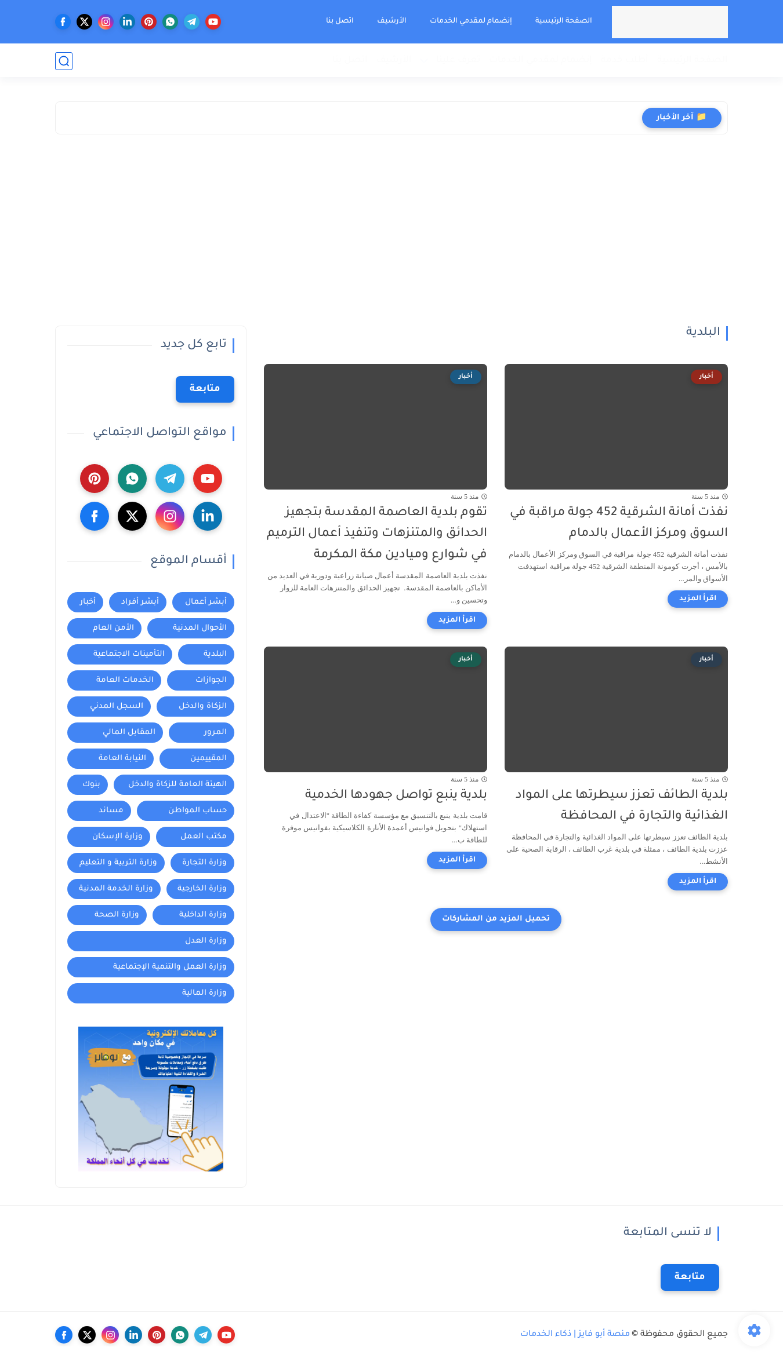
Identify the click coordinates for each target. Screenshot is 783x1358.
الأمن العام (113, 628)
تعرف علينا (458, 60)
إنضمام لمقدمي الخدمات (470, 21)
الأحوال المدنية (200, 628)
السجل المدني (116, 706)
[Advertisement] (391, 239)
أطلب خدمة (624, 60)
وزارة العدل (206, 941)
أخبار (88, 602)
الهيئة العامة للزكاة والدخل (177, 784)
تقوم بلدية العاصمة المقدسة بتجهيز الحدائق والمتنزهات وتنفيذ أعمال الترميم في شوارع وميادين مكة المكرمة (377, 534)
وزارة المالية (204, 993)
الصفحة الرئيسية (563, 21)
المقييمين (208, 758)
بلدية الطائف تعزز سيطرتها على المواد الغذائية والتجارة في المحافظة (622, 806)
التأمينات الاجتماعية (129, 654)
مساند (111, 810)
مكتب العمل (203, 837)
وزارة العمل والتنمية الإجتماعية (170, 967)
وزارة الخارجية (202, 889)
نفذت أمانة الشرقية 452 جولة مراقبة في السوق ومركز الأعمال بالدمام (619, 523)
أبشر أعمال (206, 602)
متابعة (205, 389)
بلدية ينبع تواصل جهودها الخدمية (396, 795)
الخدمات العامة (125, 680)
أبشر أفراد (140, 602)
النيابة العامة (122, 758)
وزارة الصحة (117, 915)
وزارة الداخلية (203, 915)
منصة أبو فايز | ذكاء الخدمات (575, 1334)
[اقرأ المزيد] (698, 599)
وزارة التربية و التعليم (118, 863)
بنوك (91, 784)
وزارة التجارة (204, 863)
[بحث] (63, 61)
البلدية (215, 654)
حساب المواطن (197, 810)
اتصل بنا (339, 21)
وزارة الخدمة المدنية (116, 889)
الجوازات (211, 680)
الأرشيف (391, 21)
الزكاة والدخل (203, 706)
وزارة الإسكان (117, 837)
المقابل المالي (129, 732)
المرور (215, 732)
